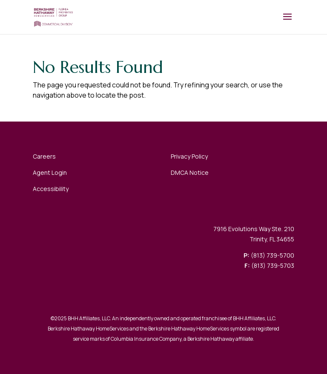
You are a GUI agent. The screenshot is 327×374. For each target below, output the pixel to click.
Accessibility (51, 189)
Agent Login (50, 172)
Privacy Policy (189, 156)
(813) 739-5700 (272, 255)
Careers (44, 156)
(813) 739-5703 (272, 265)
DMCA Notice (190, 172)
